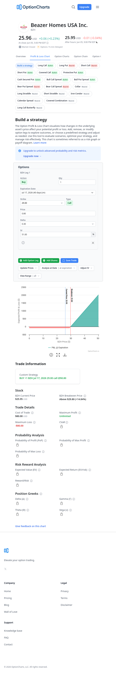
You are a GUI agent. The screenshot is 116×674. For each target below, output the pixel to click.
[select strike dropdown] (42, 203)
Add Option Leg (29, 260)
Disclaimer (66, 604)
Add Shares (50, 260)
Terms (64, 598)
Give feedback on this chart (30, 526)
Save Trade (69, 260)
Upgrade (84, 7)
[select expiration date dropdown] (58, 192)
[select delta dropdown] (58, 224)
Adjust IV (86, 268)
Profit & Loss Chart (40, 56)
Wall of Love (10, 611)
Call (69, 203)
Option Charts (62, 56)
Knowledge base (13, 630)
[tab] (25, 66)
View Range (30, 275)
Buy (24, 182)
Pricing (8, 598)
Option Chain (81, 56)
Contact (8, 644)
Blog (6, 604)
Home (7, 591)
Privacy (65, 591)
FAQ (6, 637)
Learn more (39, 142)
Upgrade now (32, 156)
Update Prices (28, 268)
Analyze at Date (59, 268)
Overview (21, 56)
